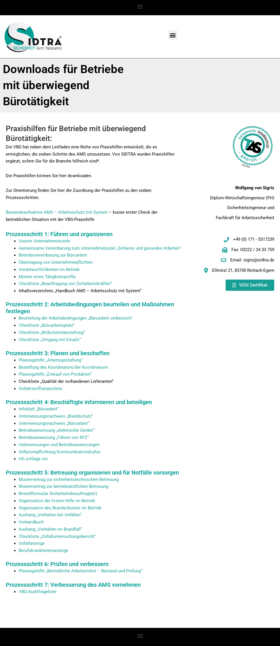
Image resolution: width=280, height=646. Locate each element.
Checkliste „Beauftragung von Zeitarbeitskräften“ (65, 283)
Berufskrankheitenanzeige (43, 550)
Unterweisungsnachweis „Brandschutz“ (56, 416)
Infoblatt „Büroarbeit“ (39, 409)
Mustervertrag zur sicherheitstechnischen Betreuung (69, 479)
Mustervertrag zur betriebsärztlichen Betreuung (63, 486)
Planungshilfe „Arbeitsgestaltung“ (51, 360)
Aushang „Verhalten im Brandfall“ (50, 529)
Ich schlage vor (33, 458)
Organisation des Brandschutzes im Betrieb (60, 508)
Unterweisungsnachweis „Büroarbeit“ (54, 423)
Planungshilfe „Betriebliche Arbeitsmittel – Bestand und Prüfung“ (80, 571)
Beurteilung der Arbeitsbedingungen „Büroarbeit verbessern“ (75, 318)
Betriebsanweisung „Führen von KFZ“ (54, 437)
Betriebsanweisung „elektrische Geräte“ (56, 430)
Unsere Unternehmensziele (44, 241)
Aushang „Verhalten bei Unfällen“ (50, 514)
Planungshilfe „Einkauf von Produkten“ (55, 374)
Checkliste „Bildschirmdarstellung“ (52, 332)
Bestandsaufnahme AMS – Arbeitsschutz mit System (57, 212)
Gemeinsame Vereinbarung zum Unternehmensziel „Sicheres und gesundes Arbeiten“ (100, 248)
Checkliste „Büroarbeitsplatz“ (47, 325)
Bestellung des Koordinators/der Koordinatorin (63, 367)
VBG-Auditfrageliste (37, 591)
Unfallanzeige (32, 543)
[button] (140, 6)
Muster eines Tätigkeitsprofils (47, 276)
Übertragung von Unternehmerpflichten (56, 262)
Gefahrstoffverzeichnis (40, 388)
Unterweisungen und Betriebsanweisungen (59, 444)
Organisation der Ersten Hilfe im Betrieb (57, 500)
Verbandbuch (31, 522)
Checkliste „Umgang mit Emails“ (50, 339)
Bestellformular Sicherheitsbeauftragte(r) (58, 493)
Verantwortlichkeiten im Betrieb (49, 269)
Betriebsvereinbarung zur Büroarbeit (53, 255)
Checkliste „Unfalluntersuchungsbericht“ (57, 536)
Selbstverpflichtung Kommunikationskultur (59, 451)
